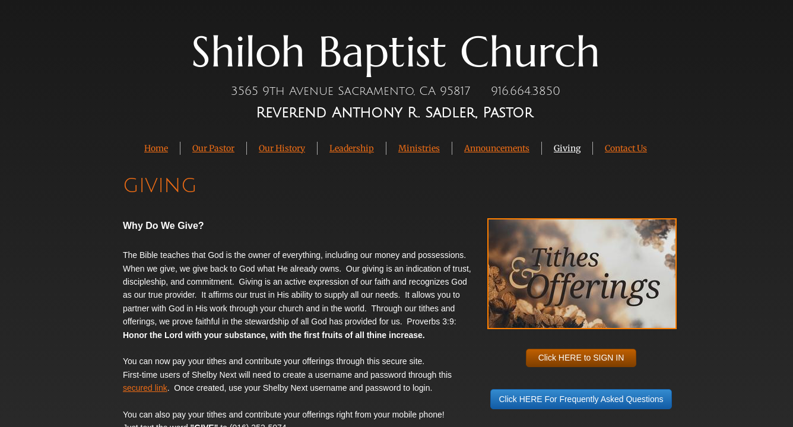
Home (156, 148)
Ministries (419, 148)
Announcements (496, 148)
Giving (567, 148)
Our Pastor (213, 148)
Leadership (351, 148)
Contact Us (626, 148)
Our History (282, 148)
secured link (145, 388)
